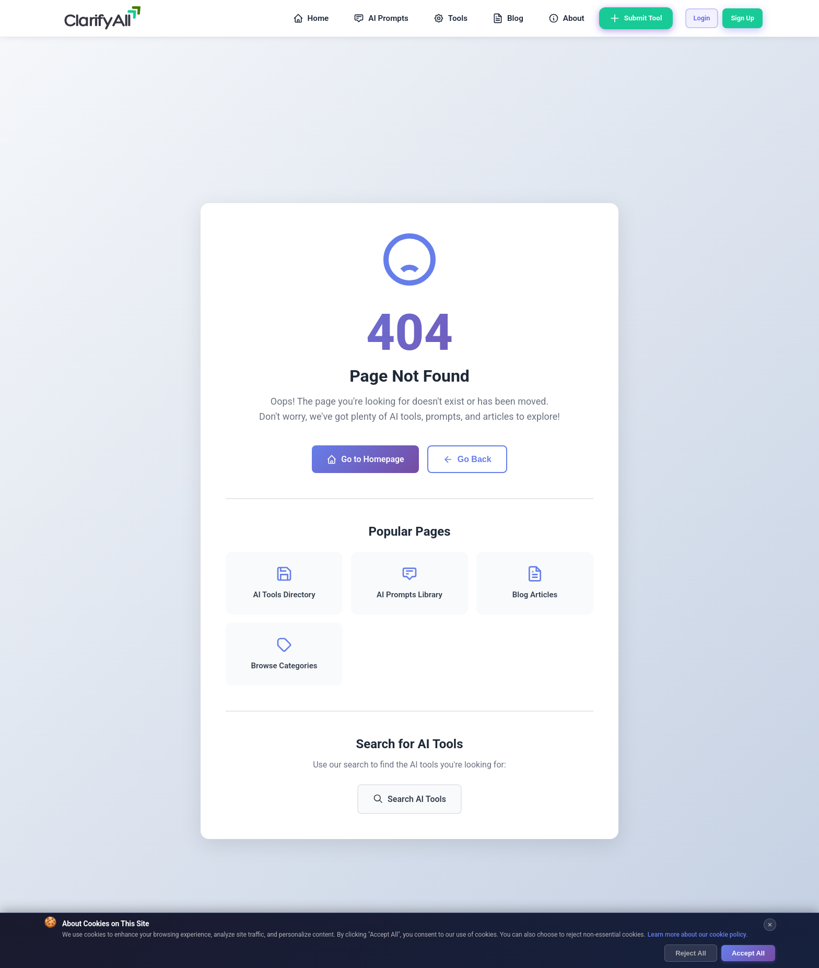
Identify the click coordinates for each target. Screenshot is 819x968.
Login (702, 18)
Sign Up (742, 18)
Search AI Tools (409, 799)
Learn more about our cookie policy (697, 935)
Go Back (467, 459)
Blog (508, 18)
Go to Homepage (365, 459)
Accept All (748, 954)
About (566, 18)
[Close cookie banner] (770, 925)
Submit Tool (636, 18)
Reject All (690, 954)
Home (311, 18)
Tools (450, 18)
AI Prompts (381, 18)
